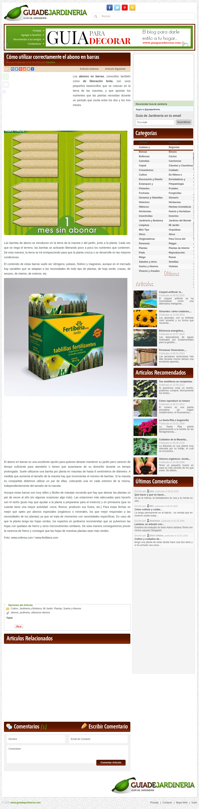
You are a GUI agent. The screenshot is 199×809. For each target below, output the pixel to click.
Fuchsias (144, 193)
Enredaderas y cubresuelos (177, 181)
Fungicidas (175, 193)
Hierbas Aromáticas (180, 206)
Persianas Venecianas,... (173, 350)
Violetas (173, 266)
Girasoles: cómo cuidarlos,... (175, 311)
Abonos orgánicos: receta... (174, 459)
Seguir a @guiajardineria (148, 109)
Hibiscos (144, 206)
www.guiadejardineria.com (25, 802)
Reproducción (177, 252)
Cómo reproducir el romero (174, 401)
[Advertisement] (37, 102)
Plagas (173, 243)
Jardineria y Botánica (30, 608)
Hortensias (145, 211)
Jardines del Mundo (180, 220)
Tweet (9, 618)
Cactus (173, 156)
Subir (194, 802)
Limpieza (144, 225)
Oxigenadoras (147, 239)
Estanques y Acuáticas (146, 186)
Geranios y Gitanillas (151, 197)
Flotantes (144, 188)
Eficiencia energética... (172, 330)
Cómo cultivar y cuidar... (148, 509)
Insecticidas (146, 216)
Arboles (143, 142)
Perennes (144, 243)
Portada (37, 30)
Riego (142, 257)
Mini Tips (144, 229)
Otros (142, 234)
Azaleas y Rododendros (146, 149)
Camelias (144, 161)
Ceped (142, 165)
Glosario (174, 197)
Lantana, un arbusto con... (149, 524)
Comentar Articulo (110, 762)
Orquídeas (174, 229)
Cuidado (173, 170)
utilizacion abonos (40, 612)
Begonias (174, 147)
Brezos (173, 151)
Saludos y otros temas (148, 263)
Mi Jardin (48, 608)
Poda (142, 252)
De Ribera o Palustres (175, 176)
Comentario (67, 752)
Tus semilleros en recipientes (175, 381)
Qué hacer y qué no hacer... (150, 494)
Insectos (174, 216)
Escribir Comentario (108, 727)
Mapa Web (181, 802)
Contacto (167, 802)
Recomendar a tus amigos (27, 39)
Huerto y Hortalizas (179, 211)
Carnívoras (175, 161)
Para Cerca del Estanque (177, 241)
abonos (15, 612)
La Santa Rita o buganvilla (174, 420)
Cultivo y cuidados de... (148, 539)
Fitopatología (176, 184)
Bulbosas (144, 156)
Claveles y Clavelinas (181, 165)
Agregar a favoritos (31, 35)
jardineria (25, 612)
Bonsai (143, 151)
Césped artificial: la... (171, 292)
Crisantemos (146, 170)
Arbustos (174, 142)
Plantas (58, 608)
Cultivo (14, 608)
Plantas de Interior (179, 248)
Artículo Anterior (89, 69)
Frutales (173, 188)
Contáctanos (34, 43)
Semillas (174, 261)
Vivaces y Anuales (149, 271)
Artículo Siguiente (115, 69)
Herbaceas (175, 202)
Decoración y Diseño (151, 179)
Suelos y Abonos (72, 608)
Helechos (144, 202)
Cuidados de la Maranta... (173, 439)
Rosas (172, 257)
